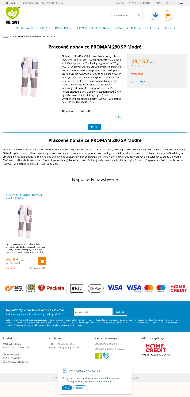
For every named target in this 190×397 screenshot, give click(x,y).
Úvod (12, 2)
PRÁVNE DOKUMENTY (139, 2)
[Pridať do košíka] (42, 261)
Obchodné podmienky (107, 344)
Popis (94, 127)
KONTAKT (171, 2)
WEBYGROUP (132, 377)
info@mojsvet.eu (30, 2)
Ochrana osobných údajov (109, 349)
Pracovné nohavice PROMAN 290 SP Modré (24, 196)
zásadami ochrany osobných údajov (107, 320)
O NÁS (158, 2)
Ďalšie (169, 28)
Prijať (66, 388)
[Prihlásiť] (155, 16)
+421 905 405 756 (54, 2)
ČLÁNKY (120, 2)
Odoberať (119, 312)
